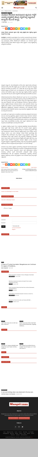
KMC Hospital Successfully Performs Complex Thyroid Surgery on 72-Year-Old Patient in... (28, 365)
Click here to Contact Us (13, 436)
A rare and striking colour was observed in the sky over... (17, 410)
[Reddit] (6, 55)
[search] (18, 226)
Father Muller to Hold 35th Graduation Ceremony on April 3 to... (21, 312)
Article (3, 280)
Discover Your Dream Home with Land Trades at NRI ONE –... (20, 318)
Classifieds (10, 308)
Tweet (3, 55)
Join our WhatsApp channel (7, 214)
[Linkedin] (9, 55)
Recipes (16, 450)
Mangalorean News (8, 11)
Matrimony (12, 451)
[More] (29, 55)
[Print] (14, 55)
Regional (16, 451)
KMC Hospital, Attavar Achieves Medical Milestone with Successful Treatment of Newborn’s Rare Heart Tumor (9, 189)
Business (28, 451)
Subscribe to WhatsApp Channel (8, 218)
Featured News (5, 290)
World (25, 451)
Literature (18, 453)
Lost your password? (16, 246)
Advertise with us (5, 206)
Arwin (32, 455)
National (20, 451)
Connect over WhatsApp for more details (9, 210)
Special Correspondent (4, 286)
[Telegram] (24, 55)
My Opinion (13, 453)
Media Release (4, 22)
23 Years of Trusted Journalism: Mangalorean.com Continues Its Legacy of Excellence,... (18, 284)
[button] (2, 8)
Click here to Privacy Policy (24, 436)
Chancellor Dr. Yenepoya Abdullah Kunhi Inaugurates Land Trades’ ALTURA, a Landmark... (9, 365)
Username (3, 238)
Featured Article (5, 252)
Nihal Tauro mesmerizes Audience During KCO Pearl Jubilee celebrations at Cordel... (20, 300)
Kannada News (15, 11)
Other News (25, 450)
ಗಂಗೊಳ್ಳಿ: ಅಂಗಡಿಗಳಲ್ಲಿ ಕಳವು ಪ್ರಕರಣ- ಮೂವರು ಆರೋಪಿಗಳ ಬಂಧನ (29, 188)
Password (3, 241)
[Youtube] (11, 55)
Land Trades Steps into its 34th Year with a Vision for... (9, 342)
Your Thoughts (31, 450)
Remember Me (16, 244)
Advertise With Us (24, 453)
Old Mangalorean (6, 451)
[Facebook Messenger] (21, 55)
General (32, 451)
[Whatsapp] (26, 55)
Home (2, 11)
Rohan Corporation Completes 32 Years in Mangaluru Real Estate (21, 293)
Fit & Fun (20, 450)
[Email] (16, 55)
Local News (10, 302)
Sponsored (4, 348)
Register (13, 248)
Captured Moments (6, 380)
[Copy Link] (19, 55)
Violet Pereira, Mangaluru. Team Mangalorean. (8, 412)
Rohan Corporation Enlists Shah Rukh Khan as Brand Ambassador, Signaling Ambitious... (21, 306)
